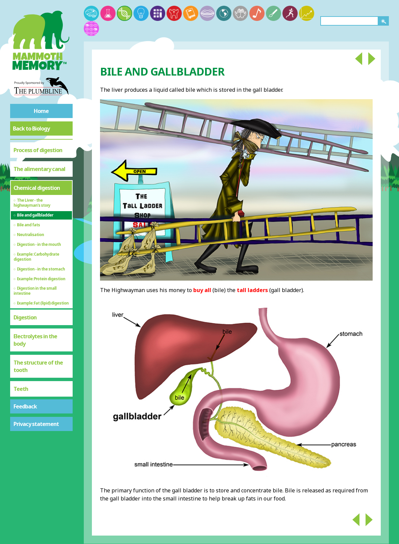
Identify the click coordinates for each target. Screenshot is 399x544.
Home (41, 111)
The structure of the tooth (38, 366)
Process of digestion (38, 150)
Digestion (25, 317)
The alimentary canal (39, 169)
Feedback (25, 406)
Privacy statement (36, 424)
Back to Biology (31, 128)
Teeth (21, 389)
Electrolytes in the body (35, 340)
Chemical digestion (37, 188)
